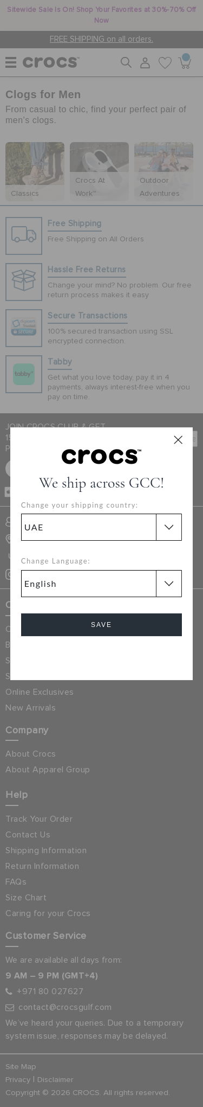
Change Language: (55, 560)
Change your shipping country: (80, 505)
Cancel (101, 655)
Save (101, 625)
